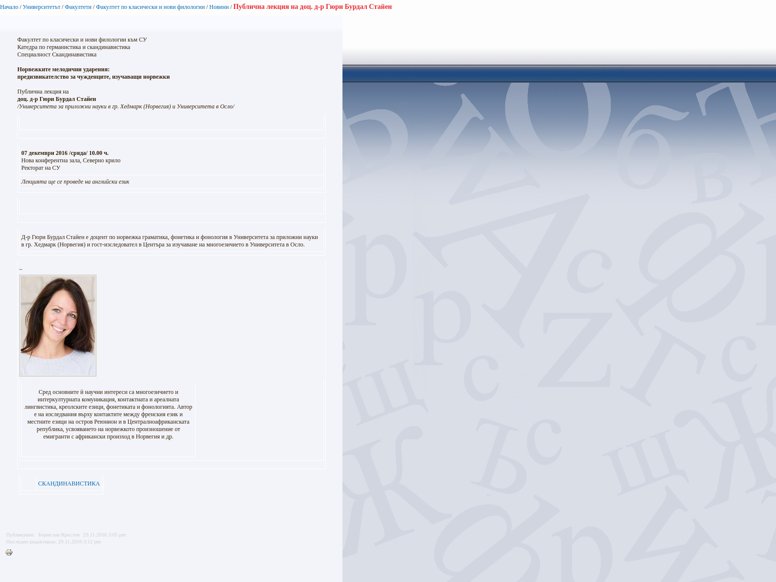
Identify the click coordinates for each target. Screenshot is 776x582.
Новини (220, 6)
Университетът (41, 6)
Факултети (78, 6)
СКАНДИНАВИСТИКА (69, 483)
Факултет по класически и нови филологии (150, 6)
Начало (9, 6)
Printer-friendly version (11, 552)
